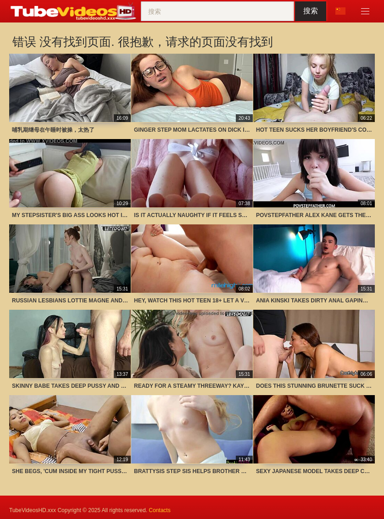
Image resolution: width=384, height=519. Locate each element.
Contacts (159, 510)
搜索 (310, 11)
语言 (340, 11)
